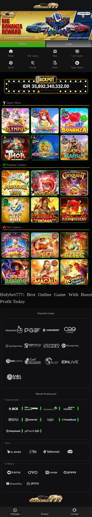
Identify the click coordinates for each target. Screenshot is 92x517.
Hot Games (33, 54)
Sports (11, 65)
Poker (55, 65)
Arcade (32, 65)
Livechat (74, 511)
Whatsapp (15, 511)
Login (69, 44)
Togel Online (77, 65)
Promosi (44, 511)
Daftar (23, 44)
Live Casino (77, 54)
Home (11, 54)
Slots (55, 54)
